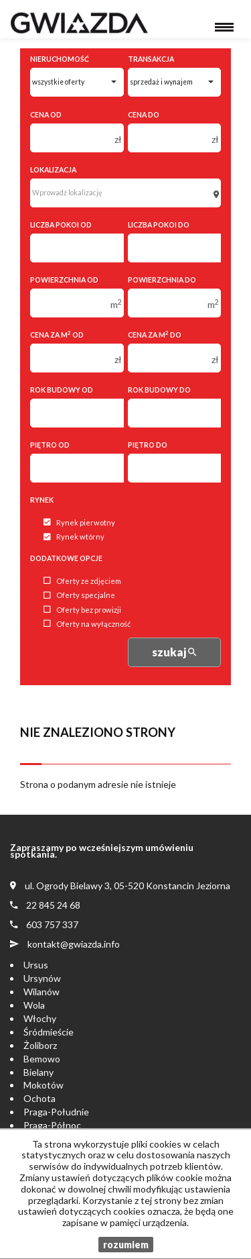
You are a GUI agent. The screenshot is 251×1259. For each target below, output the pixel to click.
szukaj (174, 652)
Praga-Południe (56, 1111)
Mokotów (43, 1085)
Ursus (35, 964)
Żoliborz (40, 1045)
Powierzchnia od (64, 280)
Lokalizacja (53, 170)
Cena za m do (154, 334)
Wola (34, 1005)
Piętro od (50, 445)
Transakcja (151, 59)
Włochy (39, 1018)
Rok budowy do (159, 390)
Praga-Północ (52, 1125)
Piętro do (147, 445)
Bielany (38, 1072)
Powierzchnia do (162, 280)
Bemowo (41, 1058)
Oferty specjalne (79, 595)
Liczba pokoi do (158, 225)
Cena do (143, 115)
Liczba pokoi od (61, 225)
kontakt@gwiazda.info (73, 944)
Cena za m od (57, 334)
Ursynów (42, 978)
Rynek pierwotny (79, 522)
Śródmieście (48, 1032)
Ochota (39, 1098)
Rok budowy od (61, 390)
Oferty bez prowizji (82, 609)
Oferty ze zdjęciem (82, 580)
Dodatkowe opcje (66, 558)
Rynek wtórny (74, 537)
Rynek (42, 500)
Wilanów (41, 991)
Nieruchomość (59, 59)
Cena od (46, 115)
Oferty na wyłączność (87, 623)
